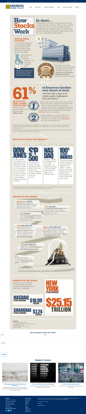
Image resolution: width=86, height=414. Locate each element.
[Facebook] (6, 410)
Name (2, 334)
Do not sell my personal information (62, 399)
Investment (27, 401)
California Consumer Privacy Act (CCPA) (70, 398)
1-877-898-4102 (75, 1)
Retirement (27, 399)
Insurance (27, 403)
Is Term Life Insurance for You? (71, 384)
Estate (26, 402)
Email (45, 334)
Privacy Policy (40, 403)
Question (3, 343)
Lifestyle (26, 407)
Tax (26, 405)
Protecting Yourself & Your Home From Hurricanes (15, 384)
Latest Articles (28, 408)
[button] (37, 7)
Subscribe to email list (41, 405)
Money (26, 406)
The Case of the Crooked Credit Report (43, 384)
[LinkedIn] (9, 1)
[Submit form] (4, 354)
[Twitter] (7, 1)
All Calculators (28, 411)
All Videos (27, 410)
